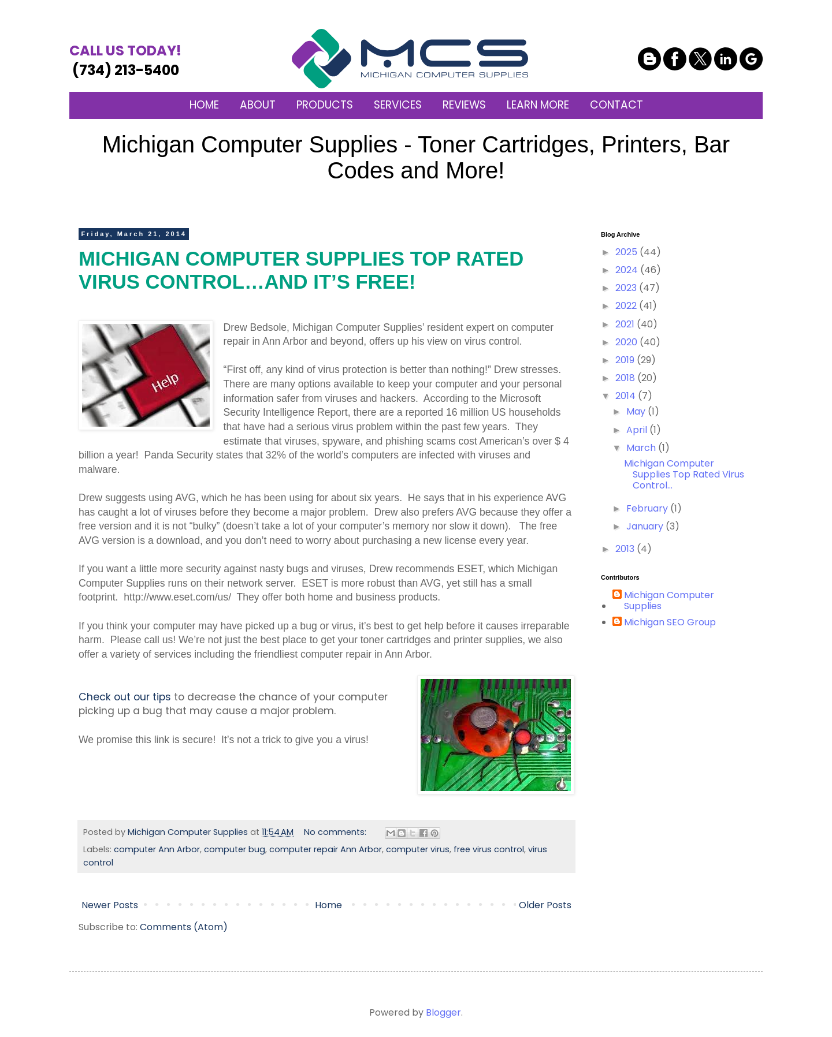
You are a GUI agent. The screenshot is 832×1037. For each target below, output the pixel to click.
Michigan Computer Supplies (669, 600)
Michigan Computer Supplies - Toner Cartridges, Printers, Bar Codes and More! (416, 157)
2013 (626, 548)
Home (328, 905)
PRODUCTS (324, 105)
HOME (204, 105)
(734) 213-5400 (125, 60)
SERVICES (398, 105)
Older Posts (545, 905)
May (637, 411)
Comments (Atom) (184, 927)
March (642, 447)
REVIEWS (464, 105)
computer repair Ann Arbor (325, 849)
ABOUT (258, 105)
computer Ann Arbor (157, 849)
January (646, 526)
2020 (627, 342)
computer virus (418, 849)
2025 (627, 252)
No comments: (336, 832)
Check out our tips (125, 697)
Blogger (443, 1012)
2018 (626, 378)
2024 (627, 270)
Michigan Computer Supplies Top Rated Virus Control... (684, 474)
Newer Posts (109, 905)
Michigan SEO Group (670, 622)
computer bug (234, 849)
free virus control (489, 849)
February (648, 508)
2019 (626, 360)
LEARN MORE (538, 105)
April (637, 430)
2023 (627, 287)
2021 (626, 324)
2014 (626, 395)
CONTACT (616, 105)
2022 (627, 305)
